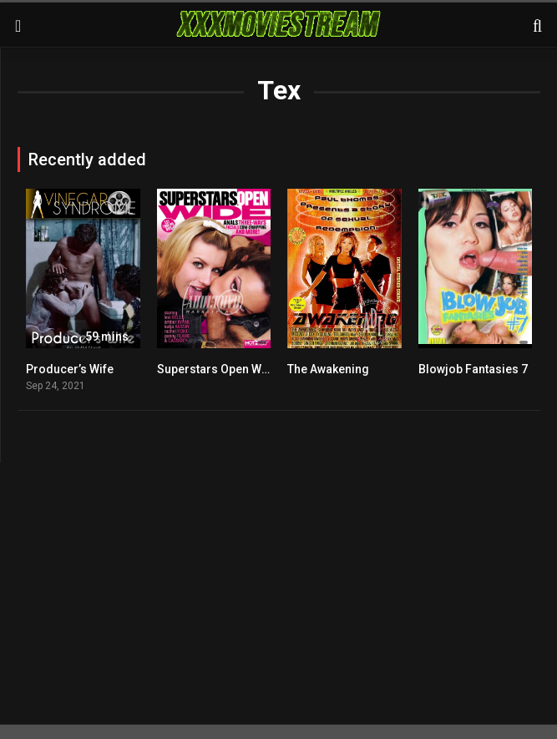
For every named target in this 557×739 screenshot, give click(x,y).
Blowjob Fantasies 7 (473, 369)
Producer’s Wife (70, 369)
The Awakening (328, 369)
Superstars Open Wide (218, 369)
